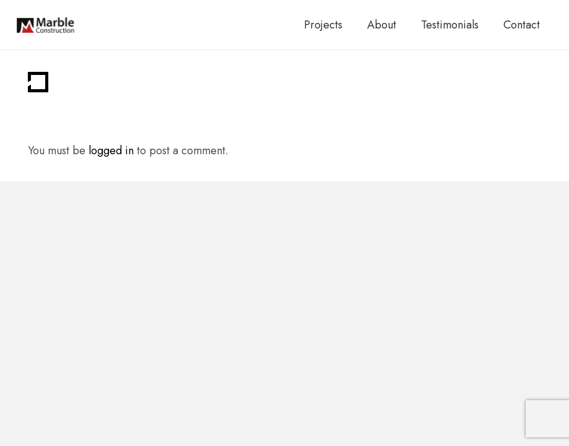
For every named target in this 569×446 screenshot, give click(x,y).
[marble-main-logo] (45, 25)
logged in (111, 150)
